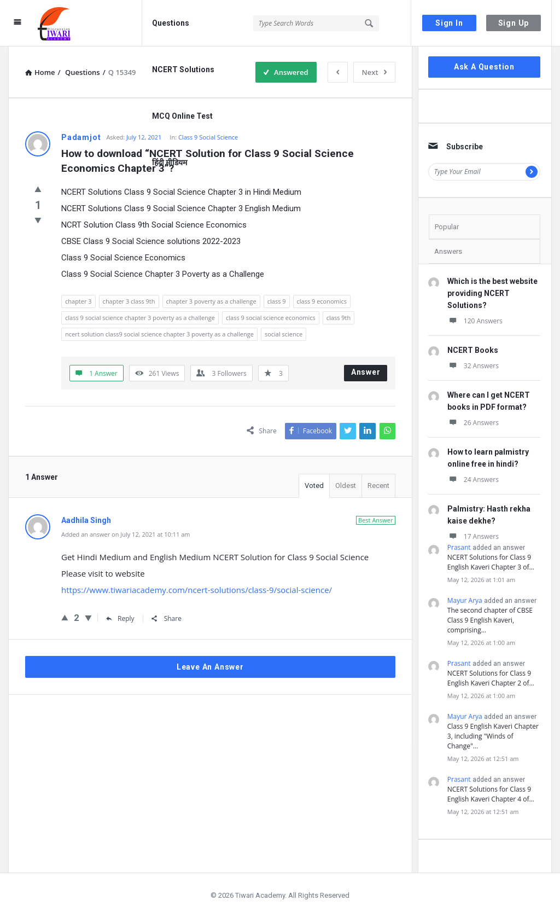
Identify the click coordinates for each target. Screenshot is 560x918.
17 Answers (473, 536)
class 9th (338, 317)
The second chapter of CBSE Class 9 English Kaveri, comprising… (490, 620)
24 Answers (473, 479)
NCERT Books (472, 350)
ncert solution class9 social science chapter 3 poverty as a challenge (159, 334)
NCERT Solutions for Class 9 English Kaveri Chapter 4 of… (490, 794)
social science (283, 334)
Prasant (459, 547)
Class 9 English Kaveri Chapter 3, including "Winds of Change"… (493, 736)
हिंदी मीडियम (169, 162)
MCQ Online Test (182, 116)
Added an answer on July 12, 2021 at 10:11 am (125, 534)
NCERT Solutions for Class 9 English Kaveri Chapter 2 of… (490, 678)
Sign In (449, 23)
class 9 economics (322, 301)
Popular (447, 227)
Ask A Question (484, 66)
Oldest (345, 485)
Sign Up (513, 23)
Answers (448, 251)
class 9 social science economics (271, 317)
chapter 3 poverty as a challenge (211, 301)
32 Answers (473, 365)
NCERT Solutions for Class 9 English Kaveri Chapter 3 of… (490, 562)
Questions (170, 23)
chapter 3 (78, 301)
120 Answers (475, 321)
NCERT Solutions (183, 69)
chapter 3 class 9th (129, 301)
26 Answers (473, 422)
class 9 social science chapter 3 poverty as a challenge (140, 317)
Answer (366, 372)
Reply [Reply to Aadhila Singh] (120, 618)
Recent (378, 485)
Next (374, 72)
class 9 (276, 301)
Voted (314, 485)
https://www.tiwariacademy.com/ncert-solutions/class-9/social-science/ (196, 589)
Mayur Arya (464, 600)
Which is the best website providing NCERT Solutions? (492, 293)
